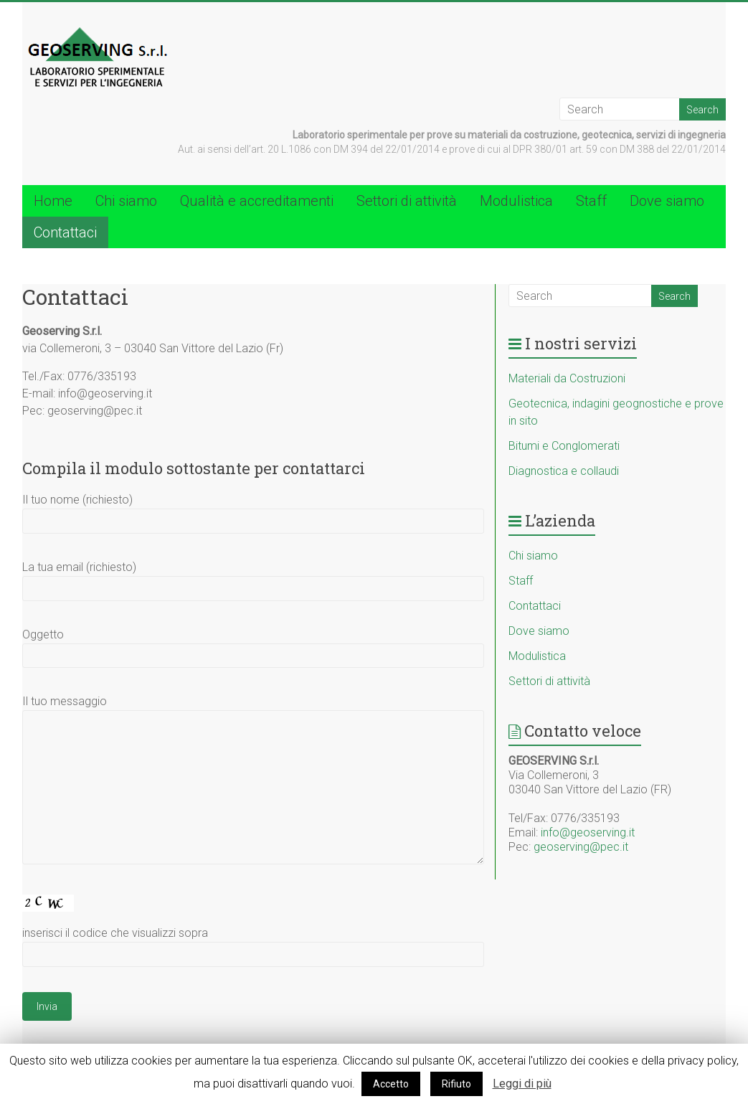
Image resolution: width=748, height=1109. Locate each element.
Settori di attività (406, 200)
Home (53, 200)
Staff (591, 200)
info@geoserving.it (588, 832)
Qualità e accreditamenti (256, 200)
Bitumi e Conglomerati (564, 446)
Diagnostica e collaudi (563, 471)
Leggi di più (522, 1083)
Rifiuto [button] (456, 1084)
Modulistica (516, 200)
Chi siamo (126, 200)
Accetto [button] (391, 1084)
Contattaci (65, 232)
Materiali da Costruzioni (566, 378)
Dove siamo (667, 200)
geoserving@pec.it (581, 847)
